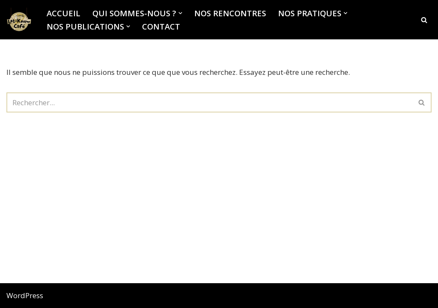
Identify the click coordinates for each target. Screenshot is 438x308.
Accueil (63, 13)
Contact (161, 26)
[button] (180, 13)
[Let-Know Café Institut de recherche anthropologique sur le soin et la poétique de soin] (19, 20)
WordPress (24, 295)
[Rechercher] (424, 20)
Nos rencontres (230, 13)
